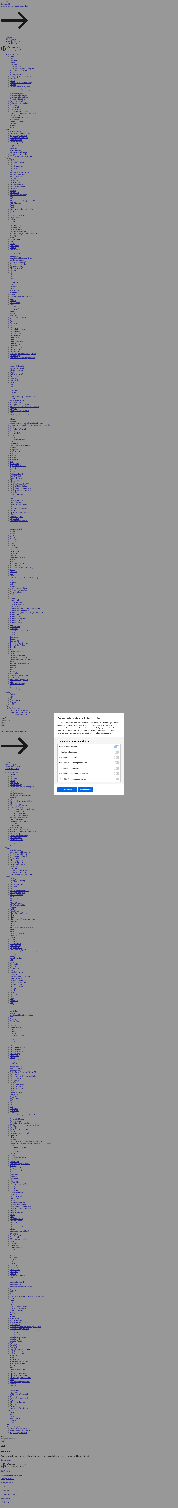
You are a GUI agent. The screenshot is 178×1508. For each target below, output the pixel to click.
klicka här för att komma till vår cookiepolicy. (94, 733)
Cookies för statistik (68, 757)
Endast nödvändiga (67, 790)
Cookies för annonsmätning (70, 768)
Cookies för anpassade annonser (72, 779)
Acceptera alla (87, 790)
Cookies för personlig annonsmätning (74, 773)
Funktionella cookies (68, 752)
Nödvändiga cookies (68, 747)
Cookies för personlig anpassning (73, 763)
